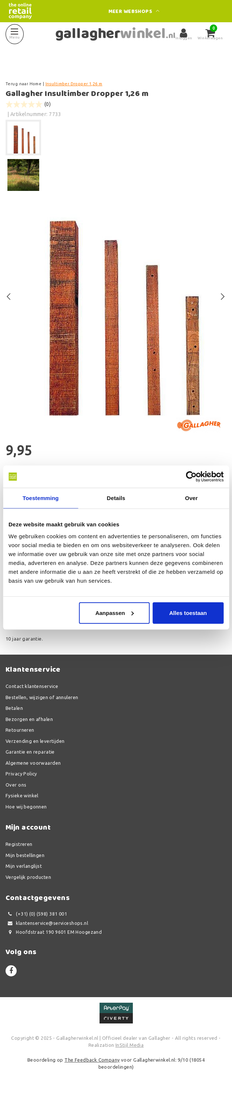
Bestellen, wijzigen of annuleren (42, 697)
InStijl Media (129, 1045)
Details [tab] (116, 498)
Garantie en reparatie (30, 751)
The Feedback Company (92, 1059)
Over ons (16, 784)
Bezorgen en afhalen (29, 719)
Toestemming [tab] (41, 498)
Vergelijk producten (28, 877)
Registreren (19, 844)
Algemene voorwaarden (33, 762)
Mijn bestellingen (25, 855)
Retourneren (20, 729)
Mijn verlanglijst (24, 866)
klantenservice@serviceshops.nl (47, 923)
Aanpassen (114, 612)
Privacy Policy (21, 773)
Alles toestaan (188, 612)
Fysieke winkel (22, 795)
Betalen (14, 708)
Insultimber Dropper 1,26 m (74, 84)
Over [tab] (191, 498)
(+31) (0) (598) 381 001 (36, 914)
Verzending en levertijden (35, 741)
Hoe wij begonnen (26, 806)
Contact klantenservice (32, 686)
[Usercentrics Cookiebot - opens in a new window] (191, 476)
